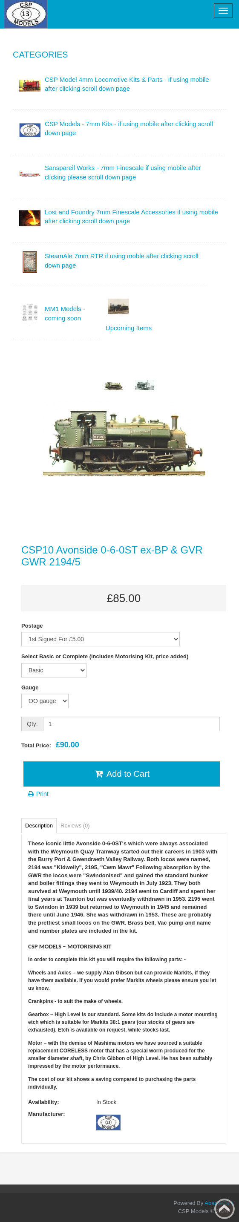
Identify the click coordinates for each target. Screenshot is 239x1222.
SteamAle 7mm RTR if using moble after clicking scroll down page (122, 260)
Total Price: (50, 745)
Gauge (29, 687)
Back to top (224, 1208)
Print (38, 793)
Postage (32, 626)
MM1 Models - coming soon (65, 313)
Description (39, 825)
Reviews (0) (75, 825)
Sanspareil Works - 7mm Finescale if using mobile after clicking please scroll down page (123, 172)
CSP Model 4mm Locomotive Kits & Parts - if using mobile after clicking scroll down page (127, 84)
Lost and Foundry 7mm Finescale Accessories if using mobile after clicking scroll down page (131, 216)
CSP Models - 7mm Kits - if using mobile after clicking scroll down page (129, 128)
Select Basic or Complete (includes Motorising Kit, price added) (104, 656)
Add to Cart (122, 773)
